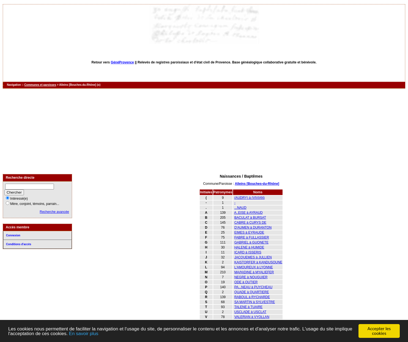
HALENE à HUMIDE (249, 247)
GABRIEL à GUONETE (251, 242)
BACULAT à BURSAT (250, 218)
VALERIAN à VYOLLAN (251, 317)
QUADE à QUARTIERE (251, 292)
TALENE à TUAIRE (248, 307)
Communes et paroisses (40, 84)
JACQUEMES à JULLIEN (253, 257)
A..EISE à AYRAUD (248, 213)
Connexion (13, 235)
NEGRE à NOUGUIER (251, 277)
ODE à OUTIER (246, 282)
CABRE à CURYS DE (250, 223)
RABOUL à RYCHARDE (252, 297)
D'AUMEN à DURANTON (253, 227)
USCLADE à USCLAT (250, 312)
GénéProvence (122, 62)
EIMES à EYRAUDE (249, 232)
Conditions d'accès (18, 244)
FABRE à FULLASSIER (251, 237)
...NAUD (240, 208)
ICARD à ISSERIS (247, 252)
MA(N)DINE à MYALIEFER (254, 272)
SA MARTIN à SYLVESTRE (254, 302)
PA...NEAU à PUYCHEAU (253, 287)
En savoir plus (83, 333)
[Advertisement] (204, 131)
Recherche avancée (54, 212)
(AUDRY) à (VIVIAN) (249, 198)
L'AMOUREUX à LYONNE (253, 267)
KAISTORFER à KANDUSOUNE (258, 262)
